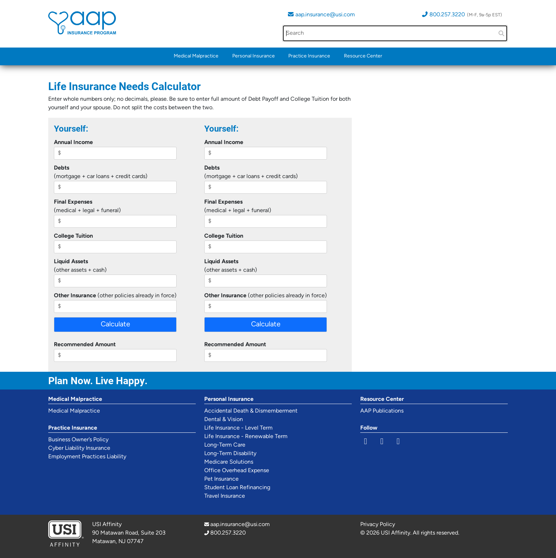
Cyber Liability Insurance (79, 448)
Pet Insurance (221, 479)
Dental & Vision (223, 419)
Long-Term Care (224, 445)
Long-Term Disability (230, 454)
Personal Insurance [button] (253, 56)
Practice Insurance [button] (309, 56)
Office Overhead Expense (236, 471)
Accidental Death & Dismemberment (251, 411)
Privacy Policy (377, 524)
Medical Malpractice (196, 56)
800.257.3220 (447, 15)
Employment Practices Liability (87, 457)
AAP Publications (382, 411)
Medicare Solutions (228, 462)
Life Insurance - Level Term (238, 428)
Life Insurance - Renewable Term (246, 437)
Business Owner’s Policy (78, 440)
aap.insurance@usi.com (325, 15)
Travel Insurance (224, 496)
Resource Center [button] (363, 56)
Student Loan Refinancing (237, 488)
